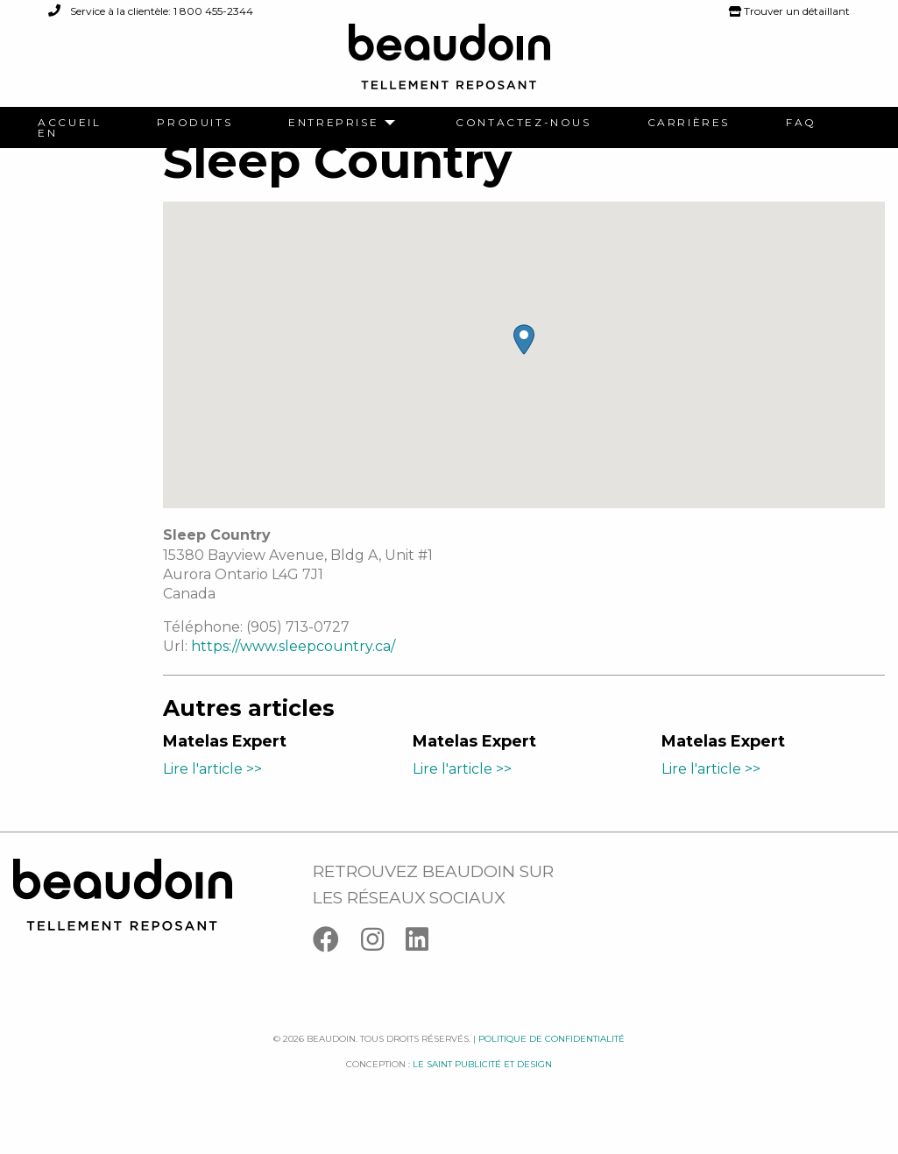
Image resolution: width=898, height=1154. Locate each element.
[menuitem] (69, 122)
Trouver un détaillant (789, 11)
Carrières (688, 122)
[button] (523, 360)
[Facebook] (337, 963)
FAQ (801, 122)
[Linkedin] (426, 963)
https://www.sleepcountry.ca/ (293, 667)
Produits (194, 122)
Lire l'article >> (212, 789)
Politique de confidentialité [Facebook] (551, 1060)
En (47, 133)
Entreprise (333, 122)
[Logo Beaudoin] (449, 64)
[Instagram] (383, 963)
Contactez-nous (523, 122)
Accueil (69, 122)
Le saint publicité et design (482, 1084)
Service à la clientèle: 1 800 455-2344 (150, 11)
